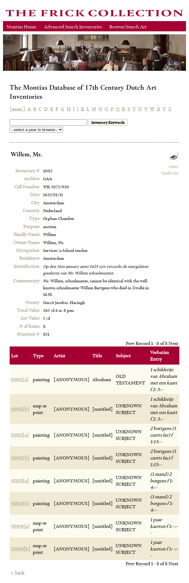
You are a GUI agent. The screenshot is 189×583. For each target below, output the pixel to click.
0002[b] (20, 457)
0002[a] (20, 434)
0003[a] (20, 480)
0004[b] (20, 548)
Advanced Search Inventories (73, 26)
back (17, 572)
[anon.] (17, 108)
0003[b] (20, 503)
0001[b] (20, 409)
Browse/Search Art (128, 26)
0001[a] (20, 379)
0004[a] (20, 526)
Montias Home (21, 26)
